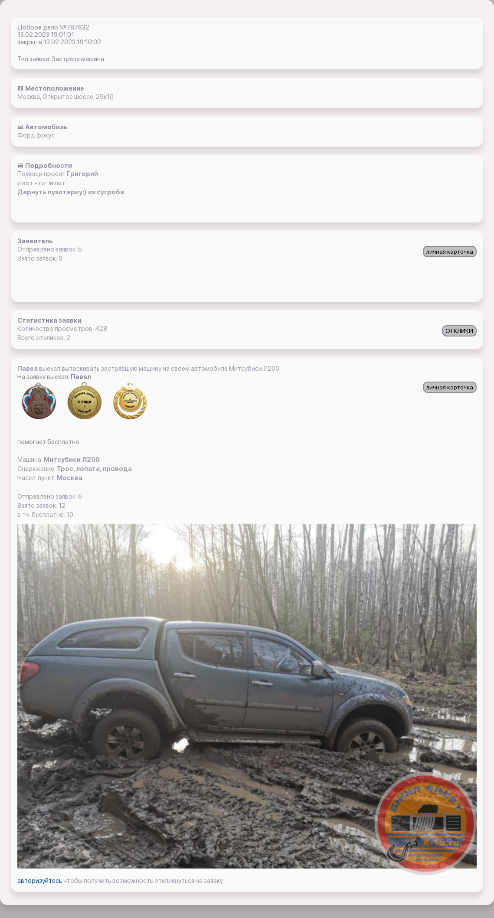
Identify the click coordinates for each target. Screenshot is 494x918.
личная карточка (449, 251)
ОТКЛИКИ (459, 330)
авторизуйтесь (40, 881)
